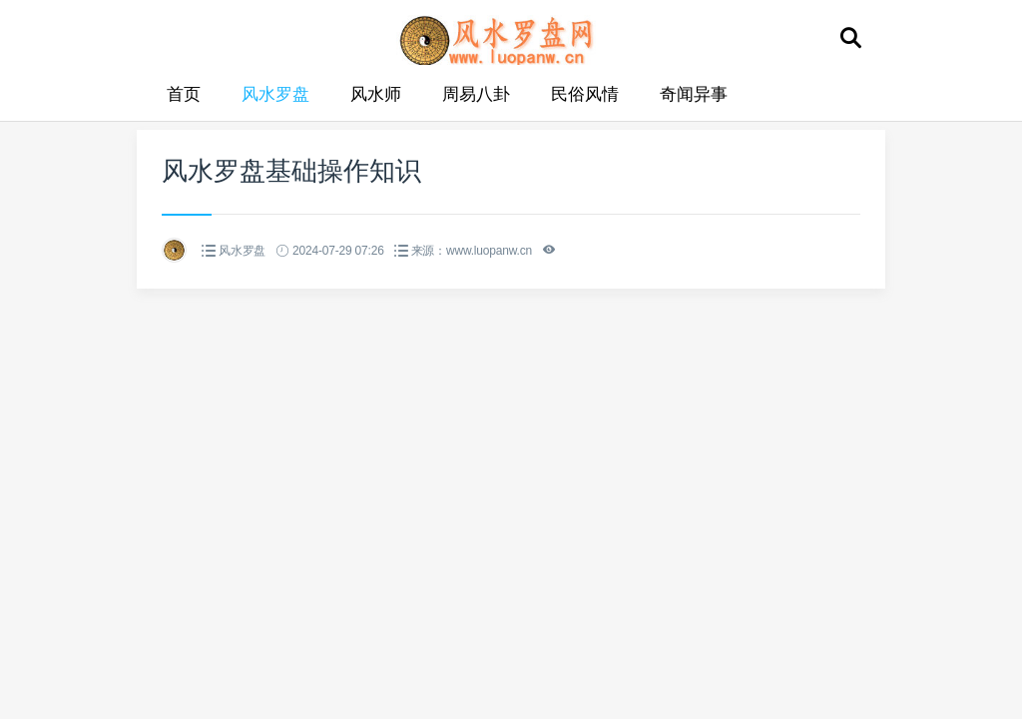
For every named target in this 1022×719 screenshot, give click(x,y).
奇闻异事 (694, 94)
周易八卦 (476, 94)
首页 (184, 94)
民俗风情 (585, 94)
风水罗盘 (275, 94)
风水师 (375, 94)
